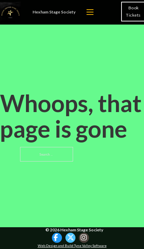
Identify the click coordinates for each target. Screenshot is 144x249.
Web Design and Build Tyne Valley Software (72, 245)
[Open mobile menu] (90, 12)
